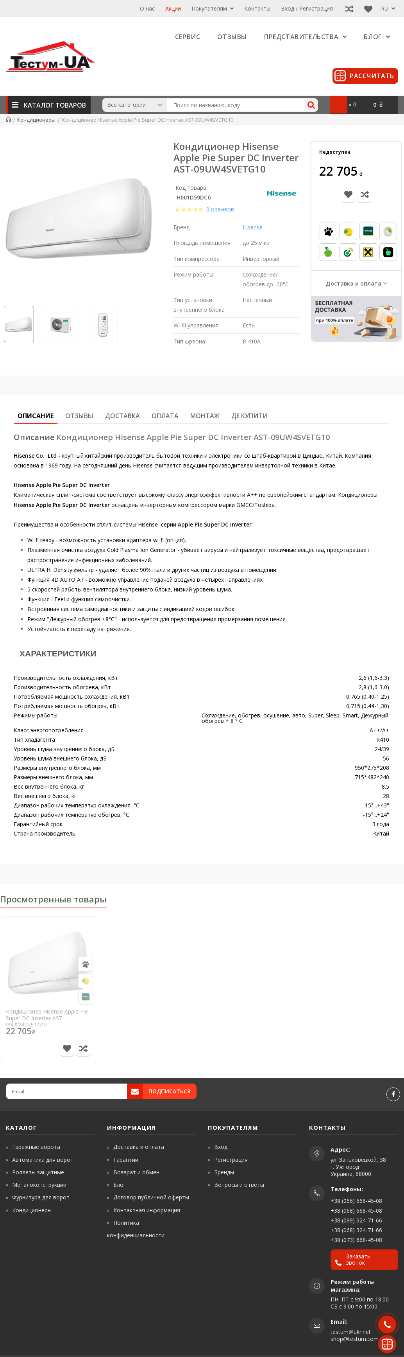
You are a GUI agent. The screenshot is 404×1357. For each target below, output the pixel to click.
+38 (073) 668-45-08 (356, 1240)
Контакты (257, 8)
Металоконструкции (39, 1184)
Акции (173, 8)
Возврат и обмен (136, 1172)
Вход (220, 1146)
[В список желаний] (67, 1049)
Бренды (224, 1172)
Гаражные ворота (36, 1146)
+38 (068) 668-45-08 (356, 1210)
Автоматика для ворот (42, 1159)
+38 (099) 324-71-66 (356, 1220)
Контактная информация (146, 1210)
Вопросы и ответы (239, 1184)
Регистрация (231, 1159)
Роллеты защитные (38, 1172)
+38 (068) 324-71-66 (356, 1230)
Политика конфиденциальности (135, 1229)
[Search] (311, 105)
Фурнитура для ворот (41, 1197)
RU (388, 8)
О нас (147, 8)
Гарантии (125, 1159)
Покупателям (212, 8)
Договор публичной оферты (151, 1197)
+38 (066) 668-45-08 (356, 1200)
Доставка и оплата (353, 283)
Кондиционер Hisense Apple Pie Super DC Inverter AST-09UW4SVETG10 (47, 1018)
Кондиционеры (32, 1210)
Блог (119, 1184)
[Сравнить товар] (83, 1049)
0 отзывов (220, 209)
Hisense (253, 227)
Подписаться (169, 1091)
